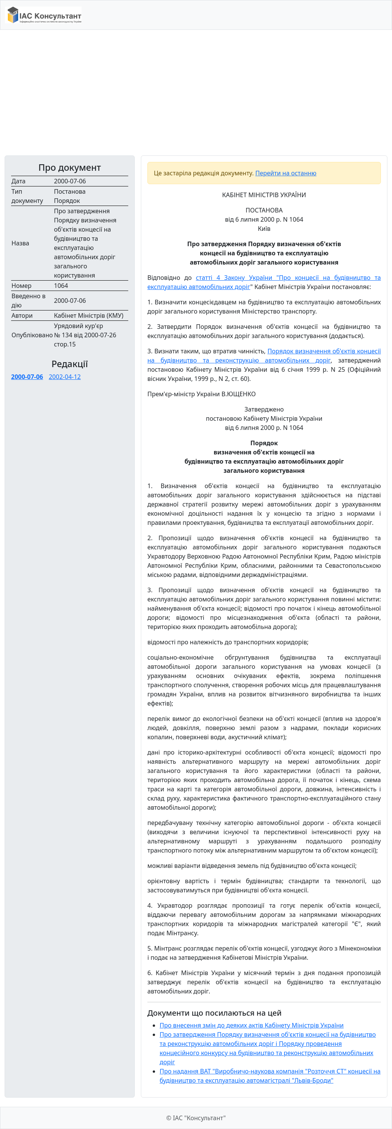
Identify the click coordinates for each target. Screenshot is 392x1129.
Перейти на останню (286, 173)
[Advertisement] (196, 92)
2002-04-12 (65, 377)
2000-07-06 (27, 377)
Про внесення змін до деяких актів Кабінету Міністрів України (252, 1025)
